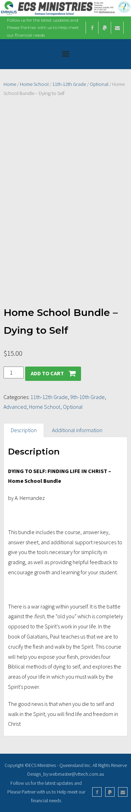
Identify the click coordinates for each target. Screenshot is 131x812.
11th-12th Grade (69, 84)
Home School (34, 84)
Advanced (15, 406)
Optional (99, 84)
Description (24, 430)
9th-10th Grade (87, 396)
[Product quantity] (13, 373)
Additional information (77, 430)
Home (9, 84)
